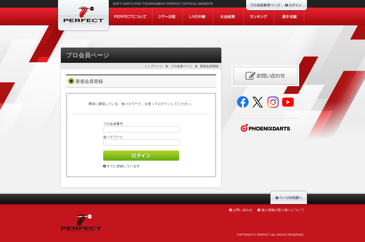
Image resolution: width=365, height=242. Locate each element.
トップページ (153, 66)
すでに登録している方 (121, 166)
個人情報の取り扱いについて (282, 210)
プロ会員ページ (181, 66)
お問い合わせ (242, 210)
